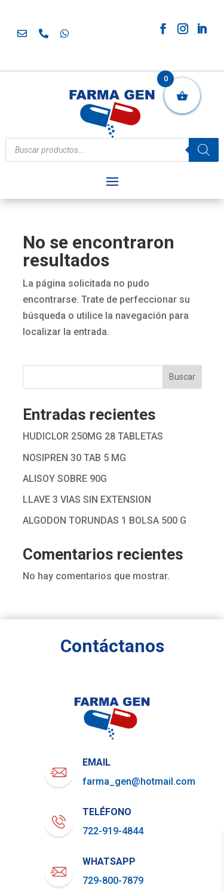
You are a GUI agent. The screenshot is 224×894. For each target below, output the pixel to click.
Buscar (182, 377)
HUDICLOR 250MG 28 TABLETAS (93, 436)
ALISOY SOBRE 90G (65, 478)
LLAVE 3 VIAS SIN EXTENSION (87, 499)
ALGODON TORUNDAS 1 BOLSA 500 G (104, 520)
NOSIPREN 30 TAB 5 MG (74, 457)
